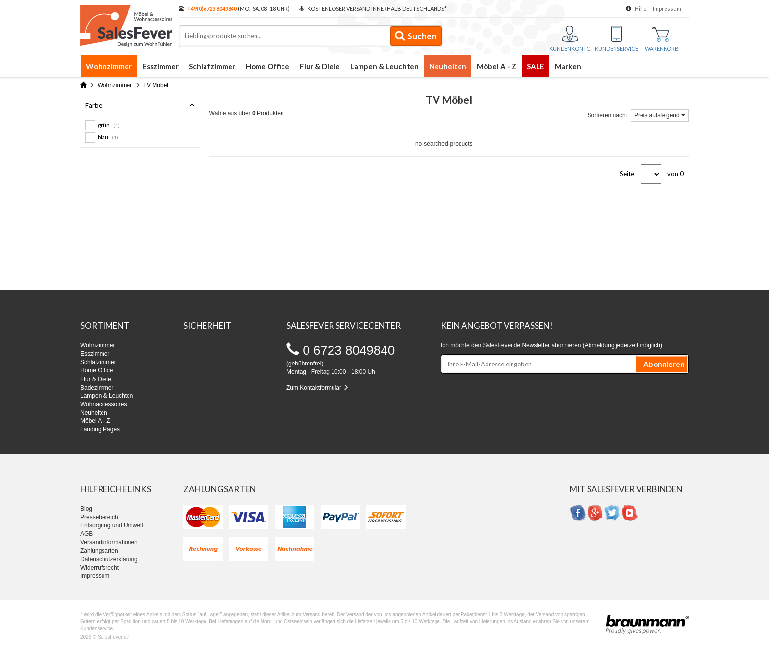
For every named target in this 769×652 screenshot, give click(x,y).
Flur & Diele (320, 66)
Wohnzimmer (109, 66)
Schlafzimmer (212, 66)
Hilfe (641, 8)
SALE (535, 66)
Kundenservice (616, 39)
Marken (568, 66)
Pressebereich (99, 517)
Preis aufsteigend (659, 115)
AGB (86, 533)
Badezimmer (96, 387)
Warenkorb (662, 39)
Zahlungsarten (99, 551)
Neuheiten (447, 66)
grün (109, 125)
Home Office (267, 66)
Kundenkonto (569, 39)
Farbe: (140, 105)
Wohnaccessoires (103, 404)
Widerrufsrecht (99, 567)
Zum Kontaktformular (317, 387)
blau (108, 137)
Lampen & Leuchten (384, 66)
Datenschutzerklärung (109, 559)
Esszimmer (160, 66)
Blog (86, 508)
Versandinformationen (109, 542)
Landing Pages (100, 429)
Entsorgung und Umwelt (111, 525)
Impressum (667, 8)
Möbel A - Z (496, 66)
